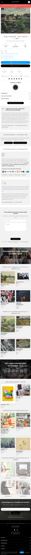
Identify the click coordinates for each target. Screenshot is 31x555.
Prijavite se (8, 142)
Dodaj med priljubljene (6, 76)
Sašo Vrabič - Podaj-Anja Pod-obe (5, 304)
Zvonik (17, 53)
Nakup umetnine (4, 174)
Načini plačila (10, 174)
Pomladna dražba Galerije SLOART (15, 260)
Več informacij (27, 552)
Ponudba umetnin (8, 477)
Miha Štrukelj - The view (20, 282)
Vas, (8, 53)
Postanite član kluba (20, 142)
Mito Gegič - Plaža (19, 427)
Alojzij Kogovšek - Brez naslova (4, 334)
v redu (22, 552)
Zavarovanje (23, 174)
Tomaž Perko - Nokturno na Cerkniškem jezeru (19, 303)
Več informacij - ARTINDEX (15, 375)
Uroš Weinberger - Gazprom (4, 449)
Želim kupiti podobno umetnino (7, 55)
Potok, (14, 53)
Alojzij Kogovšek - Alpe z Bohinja (19, 327)
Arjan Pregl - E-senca (5, 404)
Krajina (6, 50)
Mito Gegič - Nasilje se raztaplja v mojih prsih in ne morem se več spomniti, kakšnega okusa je (5, 430)
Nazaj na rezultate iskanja (15, 103)
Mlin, (12, 53)
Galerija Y (15, 533)
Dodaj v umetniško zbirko (15, 76)
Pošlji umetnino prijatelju (25, 76)
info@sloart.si (8, 189)
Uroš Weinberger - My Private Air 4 (19, 451)
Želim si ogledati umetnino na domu (8, 125)
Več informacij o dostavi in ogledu (21, 125)
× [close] (29, 6)
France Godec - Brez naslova (5, 285)
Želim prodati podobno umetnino (7, 57)
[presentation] (15, 234)
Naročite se (15, 513)
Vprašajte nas (15, 239)
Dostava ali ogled (17, 174)
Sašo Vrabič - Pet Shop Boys (19, 397)
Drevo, (6, 53)
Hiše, (10, 53)
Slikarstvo (6, 51)
